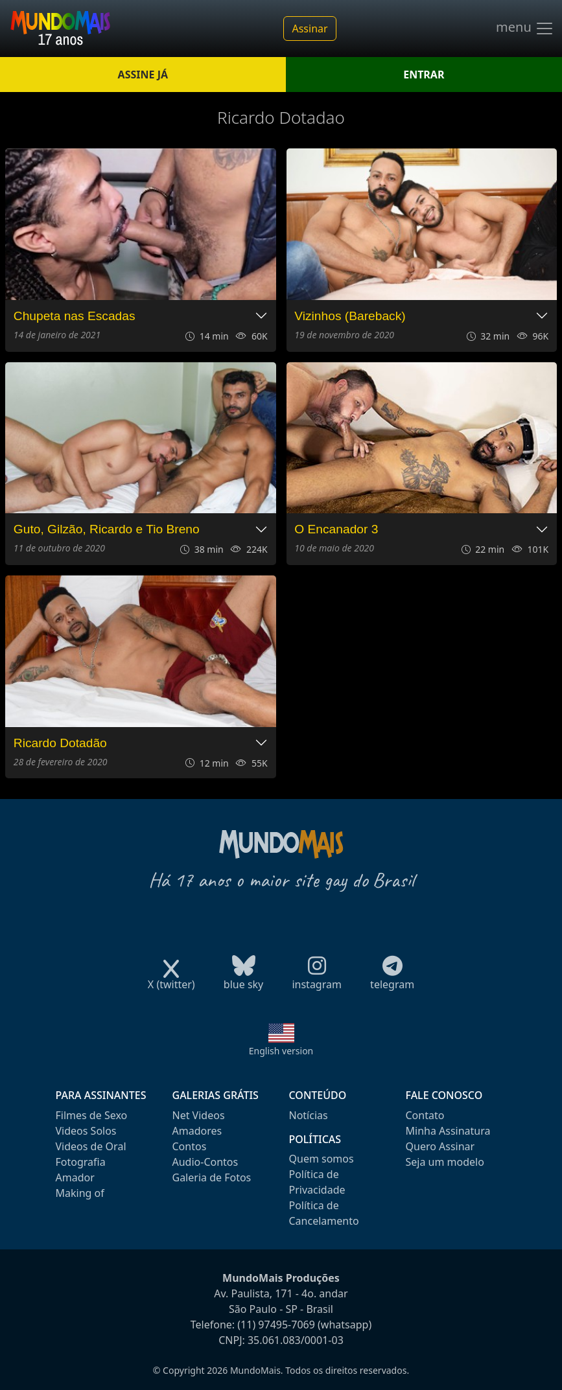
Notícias (308, 1115)
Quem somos (321, 1159)
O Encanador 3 (336, 529)
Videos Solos (86, 1131)
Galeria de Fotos (212, 1177)
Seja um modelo (445, 1162)
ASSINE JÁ (143, 74)
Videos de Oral (91, 1146)
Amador (75, 1177)
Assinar (309, 28)
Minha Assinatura (448, 1131)
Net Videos (198, 1115)
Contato (425, 1115)
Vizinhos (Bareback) (349, 316)
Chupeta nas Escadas (74, 316)
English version (281, 1051)
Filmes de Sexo (92, 1115)
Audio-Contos (205, 1162)
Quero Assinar (440, 1146)
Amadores (197, 1131)
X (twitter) (171, 980)
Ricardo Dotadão (60, 743)
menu (525, 28)
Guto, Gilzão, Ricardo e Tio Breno (107, 529)
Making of (80, 1193)
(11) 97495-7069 (276, 1324)
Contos (189, 1146)
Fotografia (81, 1162)
